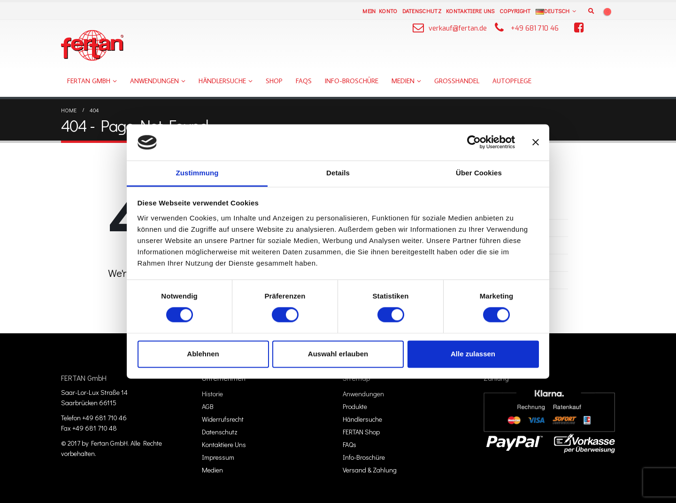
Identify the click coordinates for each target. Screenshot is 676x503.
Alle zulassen (473, 354)
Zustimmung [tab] (197, 173)
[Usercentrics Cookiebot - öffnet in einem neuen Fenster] (474, 142)
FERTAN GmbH (88, 81)
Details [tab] (338, 173)
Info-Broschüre (351, 81)
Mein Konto (379, 11)
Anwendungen (154, 81)
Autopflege (511, 81)
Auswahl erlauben (338, 354)
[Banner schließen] (535, 142)
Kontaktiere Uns (470, 11)
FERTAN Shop (361, 431)
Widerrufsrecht (223, 419)
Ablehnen (203, 354)
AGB (208, 406)
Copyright (515, 11)
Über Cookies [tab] (479, 173)
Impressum (218, 457)
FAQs (304, 81)
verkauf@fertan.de (458, 28)
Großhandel (456, 81)
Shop (274, 81)
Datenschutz (421, 11)
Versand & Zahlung (370, 469)
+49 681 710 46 (535, 28)
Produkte (355, 406)
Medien (403, 81)
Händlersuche (222, 81)
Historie (212, 393)
